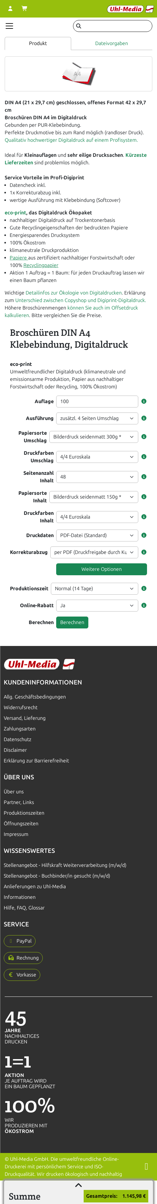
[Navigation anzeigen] (9, 26)
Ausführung (40, 418)
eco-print (15, 213)
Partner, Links (19, 802)
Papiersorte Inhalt (32, 497)
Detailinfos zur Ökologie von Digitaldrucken (73, 293)
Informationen (20, 897)
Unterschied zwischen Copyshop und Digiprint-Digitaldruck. (80, 300)
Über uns (14, 792)
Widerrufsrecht (20, 707)
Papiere (19, 258)
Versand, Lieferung (25, 718)
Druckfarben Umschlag (39, 457)
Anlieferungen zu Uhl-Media (35, 886)
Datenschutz (17, 739)
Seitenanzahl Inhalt (38, 477)
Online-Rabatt (37, 605)
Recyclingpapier (40, 265)
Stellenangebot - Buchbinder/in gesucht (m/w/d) (57, 876)
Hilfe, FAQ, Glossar (24, 908)
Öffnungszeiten (21, 824)
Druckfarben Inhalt (39, 517)
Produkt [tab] (38, 43)
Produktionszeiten (24, 813)
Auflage (44, 401)
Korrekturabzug (29, 552)
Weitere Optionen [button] (101, 569)
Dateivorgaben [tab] (111, 43)
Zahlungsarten (20, 729)
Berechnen (41, 622)
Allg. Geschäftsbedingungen (35, 697)
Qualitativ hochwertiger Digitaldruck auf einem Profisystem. (71, 140)
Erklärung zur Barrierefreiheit (36, 761)
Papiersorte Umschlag (32, 436)
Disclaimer (15, 750)
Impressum (16, 834)
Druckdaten (40, 535)
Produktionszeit (29, 589)
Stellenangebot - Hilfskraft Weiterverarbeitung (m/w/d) (65, 865)
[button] (144, 401)
